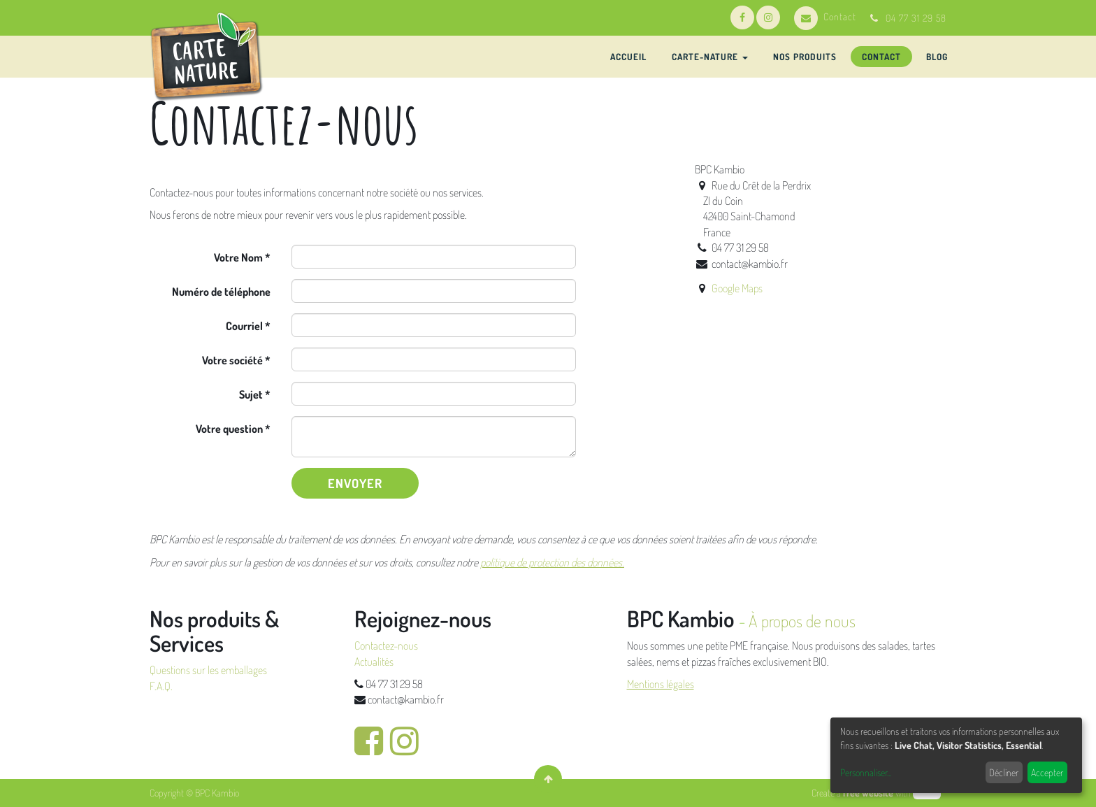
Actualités (374, 662)
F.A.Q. (161, 686)
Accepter (1047, 772)
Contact (825, 16)
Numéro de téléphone (221, 292)
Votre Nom (238, 257)
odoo (927, 793)
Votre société (232, 360)
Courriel (244, 326)
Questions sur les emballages (208, 670)
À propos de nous (802, 620)
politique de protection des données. (552, 562)
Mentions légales (660, 684)
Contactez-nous (386, 645)
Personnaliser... (865, 772)
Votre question (229, 429)
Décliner (1003, 772)
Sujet (251, 394)
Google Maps (737, 288)
